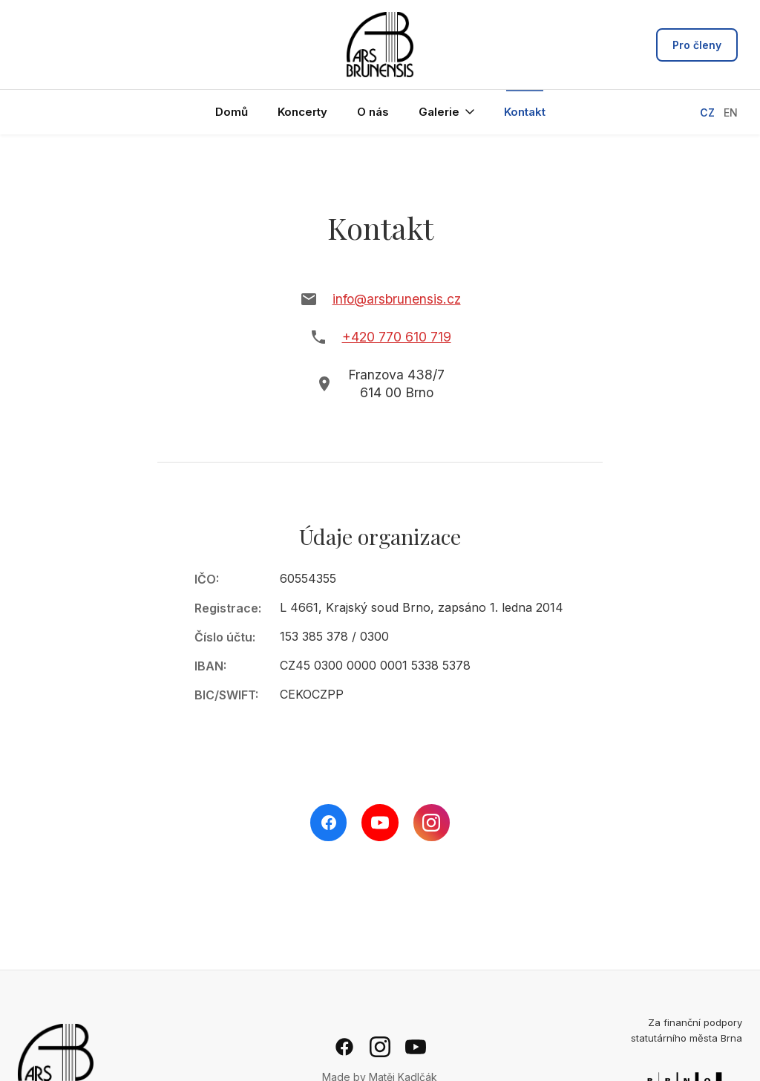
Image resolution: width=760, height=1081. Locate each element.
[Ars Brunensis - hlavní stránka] (380, 44)
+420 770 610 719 (396, 336)
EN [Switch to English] (731, 112)
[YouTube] (380, 822)
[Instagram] (432, 822)
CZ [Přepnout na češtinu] (707, 112)
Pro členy (696, 45)
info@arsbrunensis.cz (396, 299)
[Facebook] (328, 822)
